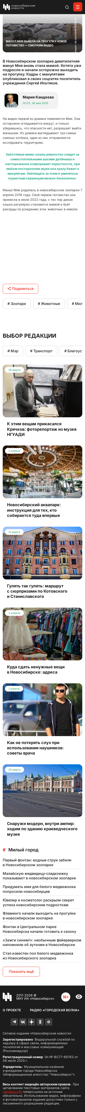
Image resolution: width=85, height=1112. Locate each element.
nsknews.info (12, 1092)
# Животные (49, 303)
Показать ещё (21, 971)
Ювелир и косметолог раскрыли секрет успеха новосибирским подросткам (38, 902)
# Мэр (12, 351)
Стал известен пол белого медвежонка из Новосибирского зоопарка (38, 955)
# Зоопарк (16, 303)
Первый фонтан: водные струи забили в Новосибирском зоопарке (37, 862)
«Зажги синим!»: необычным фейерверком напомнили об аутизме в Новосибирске (42, 942)
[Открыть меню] (77, 6)
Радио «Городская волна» (54, 1010)
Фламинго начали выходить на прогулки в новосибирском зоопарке (39, 915)
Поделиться (20, 288)
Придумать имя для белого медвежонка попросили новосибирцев (39, 889)
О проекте (12, 1010)
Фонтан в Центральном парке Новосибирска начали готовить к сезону (39, 929)
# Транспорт (41, 351)
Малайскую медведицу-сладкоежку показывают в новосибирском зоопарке (39, 876)
